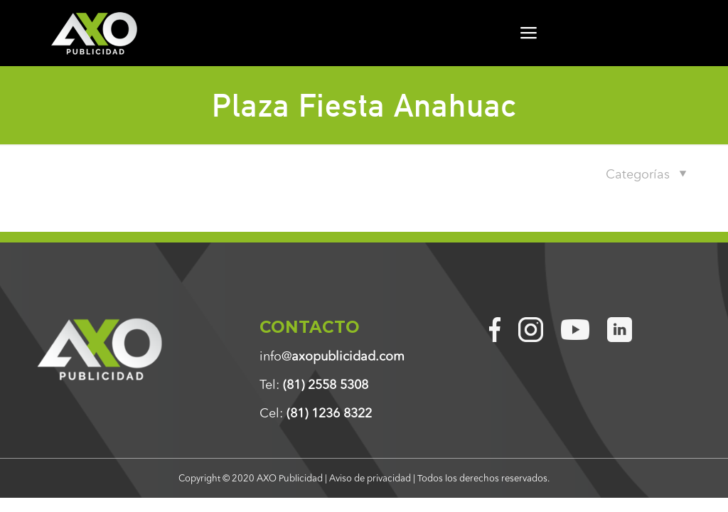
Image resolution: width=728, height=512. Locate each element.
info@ (332, 356)
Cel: (315, 413)
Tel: (313, 385)
